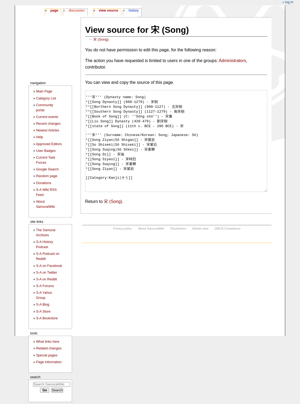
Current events (47, 117)
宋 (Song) (101, 39)
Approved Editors (49, 144)
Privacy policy (122, 248)
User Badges (46, 151)
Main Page (44, 91)
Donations (43, 183)
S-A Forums (45, 286)
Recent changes (48, 124)
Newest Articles (47, 130)
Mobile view (200, 248)
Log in (289, 2)
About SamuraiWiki (151, 248)
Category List (46, 98)
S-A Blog (42, 304)
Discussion (77, 10)
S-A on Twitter (46, 272)
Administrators (232, 60)
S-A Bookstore (47, 318)
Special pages (46, 355)
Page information (49, 362)
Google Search (47, 169)
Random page (46, 176)
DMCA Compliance (227, 248)
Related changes (49, 348)
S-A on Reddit (46, 279)
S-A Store (43, 311)
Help (39, 137)
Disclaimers (178, 248)
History (134, 10)
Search (35, 377)
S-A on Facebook (49, 266)
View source (108, 10)
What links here (47, 342)
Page (54, 10)
